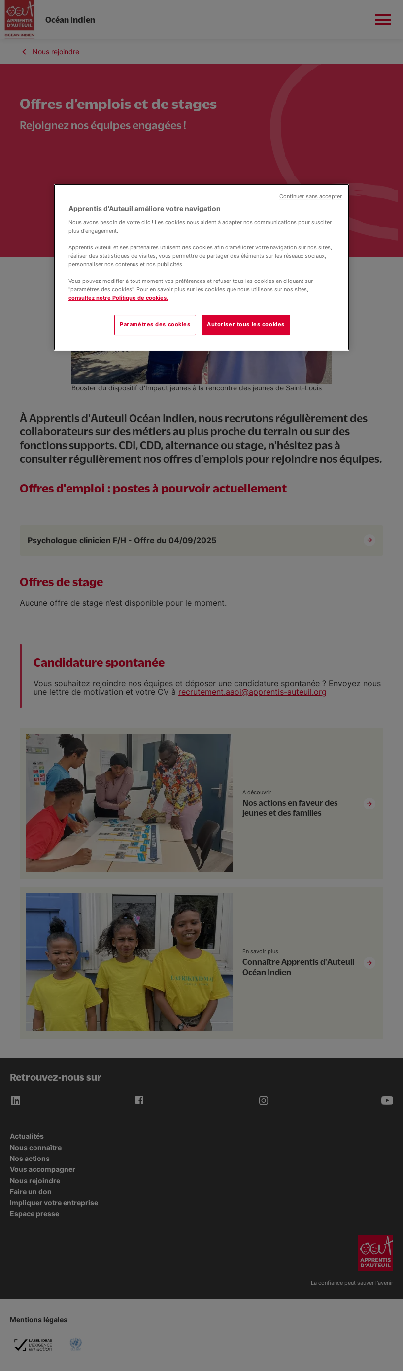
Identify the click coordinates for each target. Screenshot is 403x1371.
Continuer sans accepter (310, 196)
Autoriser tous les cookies (246, 324)
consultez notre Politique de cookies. (118, 297)
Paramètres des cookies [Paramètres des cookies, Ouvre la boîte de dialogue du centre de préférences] (155, 324)
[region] (201, 267)
